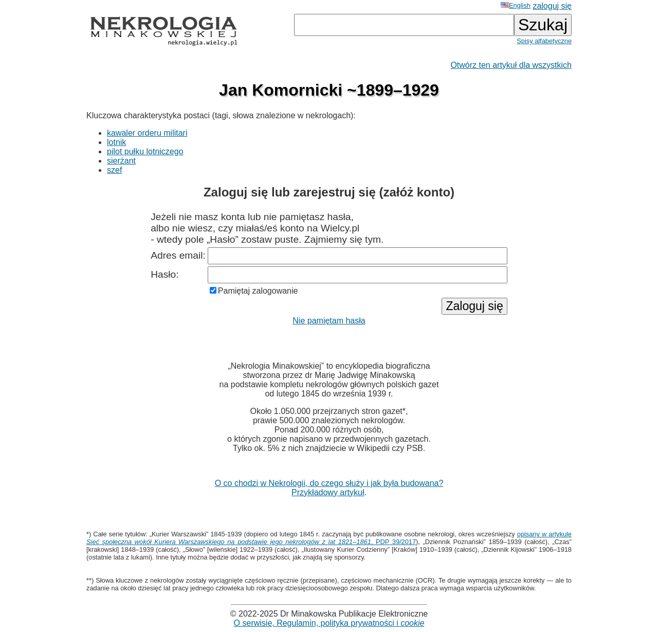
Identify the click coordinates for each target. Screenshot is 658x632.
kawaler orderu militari (147, 133)
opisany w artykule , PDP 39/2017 (329, 538)
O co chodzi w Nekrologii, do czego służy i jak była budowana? (329, 483)
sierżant (121, 160)
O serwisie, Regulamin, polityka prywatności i (329, 623)
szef (114, 170)
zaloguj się (552, 6)
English (516, 5)
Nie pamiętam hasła (329, 320)
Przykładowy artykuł (327, 492)
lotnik (116, 142)
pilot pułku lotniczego (145, 151)
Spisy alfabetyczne (544, 41)
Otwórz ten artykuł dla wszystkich (511, 65)
